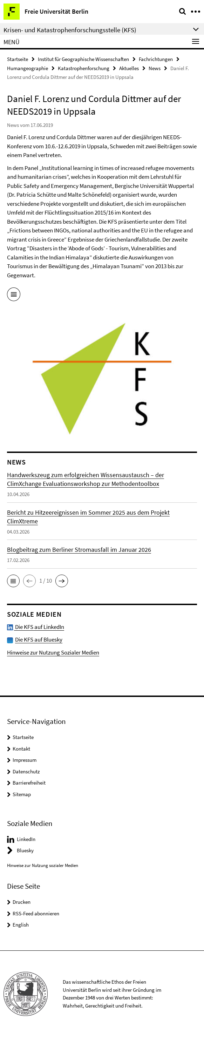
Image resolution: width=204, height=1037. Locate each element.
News (155, 68)
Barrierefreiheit (29, 782)
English (21, 924)
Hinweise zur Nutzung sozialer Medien (42, 865)
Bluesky (25, 850)
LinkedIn (26, 839)
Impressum (24, 760)
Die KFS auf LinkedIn (35, 627)
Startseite (17, 59)
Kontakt (21, 748)
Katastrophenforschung (83, 68)
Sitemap (22, 794)
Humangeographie (27, 68)
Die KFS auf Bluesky (38, 639)
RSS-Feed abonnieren (36, 913)
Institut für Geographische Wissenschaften (83, 59)
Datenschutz (26, 771)
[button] (13, 581)
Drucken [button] (21, 902)
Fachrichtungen (156, 59)
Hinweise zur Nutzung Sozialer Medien (53, 652)
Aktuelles (129, 68)
